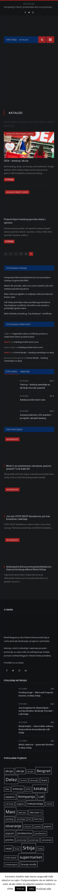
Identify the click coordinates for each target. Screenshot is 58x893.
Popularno (11, 379)
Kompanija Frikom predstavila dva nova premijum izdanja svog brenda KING (30, 7)
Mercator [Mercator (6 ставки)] (23, 820)
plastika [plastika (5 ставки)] (38, 834)
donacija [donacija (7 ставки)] (34, 788)
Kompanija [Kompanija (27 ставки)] (26, 804)
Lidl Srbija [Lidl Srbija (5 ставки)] (9, 812)
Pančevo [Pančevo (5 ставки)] (28, 834)
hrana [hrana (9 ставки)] (44, 787)
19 (52, 388)
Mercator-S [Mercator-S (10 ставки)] (36, 820)
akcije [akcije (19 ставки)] (20, 779)
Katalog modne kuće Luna (26, 349)
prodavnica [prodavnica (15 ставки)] (24, 841)
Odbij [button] (31, 888)
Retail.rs (7, 349)
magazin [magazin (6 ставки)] (20, 811)
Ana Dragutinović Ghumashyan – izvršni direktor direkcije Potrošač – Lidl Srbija (36, 718)
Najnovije (25, 379)
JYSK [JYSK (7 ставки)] (28, 797)
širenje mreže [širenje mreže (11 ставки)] (28, 872)
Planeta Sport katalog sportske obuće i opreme (25, 228)
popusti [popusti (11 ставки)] (9, 840)
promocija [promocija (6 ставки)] (21, 847)
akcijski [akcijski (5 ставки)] (30, 779)
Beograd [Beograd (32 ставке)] (43, 778)
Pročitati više (43, 888)
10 (52, 418)
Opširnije (9, 187)
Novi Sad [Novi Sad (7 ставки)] (38, 826)
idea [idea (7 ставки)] (7, 797)
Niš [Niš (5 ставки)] (29, 827)
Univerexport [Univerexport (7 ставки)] (11, 872)
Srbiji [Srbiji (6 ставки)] (40, 856)
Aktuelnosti (12, 447)
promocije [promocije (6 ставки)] (34, 847)
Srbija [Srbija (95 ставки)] (29, 855)
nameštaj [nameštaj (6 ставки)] (9, 826)
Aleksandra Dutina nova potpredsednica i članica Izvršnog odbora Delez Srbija (29, 576)
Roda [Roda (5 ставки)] (17, 856)
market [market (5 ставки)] (49, 812)
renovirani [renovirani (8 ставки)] (47, 847)
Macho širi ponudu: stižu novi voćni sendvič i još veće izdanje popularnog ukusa (28, 295)
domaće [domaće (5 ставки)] (23, 788)
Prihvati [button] (20, 888)
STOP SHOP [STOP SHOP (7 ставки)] (10, 865)
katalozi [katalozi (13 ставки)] (10, 804)
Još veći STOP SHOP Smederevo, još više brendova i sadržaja (28, 525)
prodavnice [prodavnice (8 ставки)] (40, 841)
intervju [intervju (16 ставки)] (18, 796)
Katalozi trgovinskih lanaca (20, 141)
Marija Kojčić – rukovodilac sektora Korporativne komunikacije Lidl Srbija (36, 737)
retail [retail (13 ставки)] (8, 856)
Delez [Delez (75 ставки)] (11, 787)
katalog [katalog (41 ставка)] (40, 796)
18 (52, 403)
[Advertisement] (29, 81)
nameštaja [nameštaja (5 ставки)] (21, 827)
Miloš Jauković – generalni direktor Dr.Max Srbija (36, 754)
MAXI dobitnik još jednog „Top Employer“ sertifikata (28, 321)
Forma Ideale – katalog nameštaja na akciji (34, 360)
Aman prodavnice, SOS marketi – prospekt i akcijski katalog (36, 424)
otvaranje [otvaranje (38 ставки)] (13, 833)
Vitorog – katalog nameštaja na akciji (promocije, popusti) (35, 394)
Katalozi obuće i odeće (17, 200)
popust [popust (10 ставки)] (48, 834)
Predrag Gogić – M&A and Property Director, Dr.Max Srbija (36, 702)
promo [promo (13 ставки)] (9, 847)
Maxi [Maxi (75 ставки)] (10, 819)
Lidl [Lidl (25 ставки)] (41, 804)
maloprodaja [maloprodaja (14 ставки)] (35, 811)
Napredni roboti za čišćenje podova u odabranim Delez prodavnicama (26, 343)
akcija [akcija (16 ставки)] (9, 779)
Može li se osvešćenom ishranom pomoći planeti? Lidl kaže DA (28, 475)
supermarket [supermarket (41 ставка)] (31, 864)
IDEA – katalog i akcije (16, 168)
